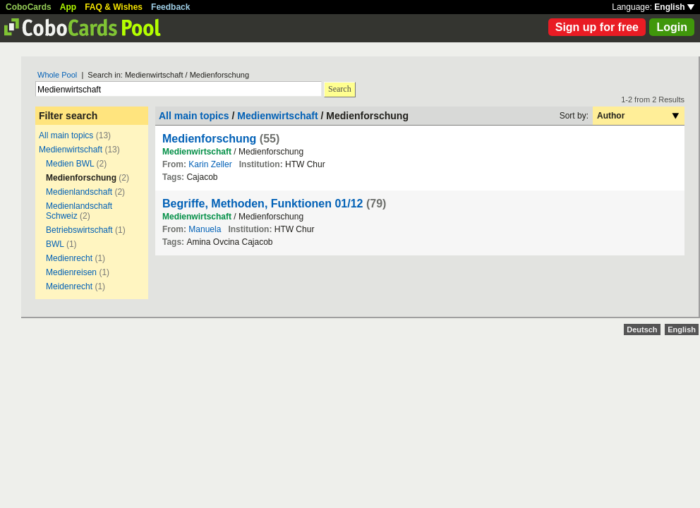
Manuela (204, 229)
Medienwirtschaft (70, 150)
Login (671, 27)
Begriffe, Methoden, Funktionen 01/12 (262, 204)
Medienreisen (71, 272)
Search (339, 89)
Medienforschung (209, 139)
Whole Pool (57, 75)
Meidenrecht (69, 286)
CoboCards (29, 7)
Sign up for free (597, 27)
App (68, 7)
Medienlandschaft (79, 192)
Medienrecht (69, 258)
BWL (55, 244)
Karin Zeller (209, 164)
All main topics (66, 135)
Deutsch (642, 329)
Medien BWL (70, 164)
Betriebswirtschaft (79, 230)
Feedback (170, 7)
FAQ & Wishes (114, 7)
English (674, 7)
